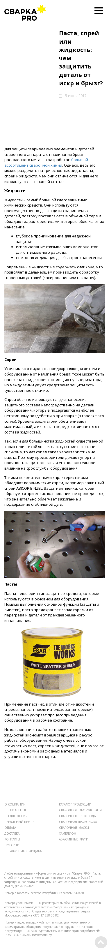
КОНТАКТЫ (12, 839)
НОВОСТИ (11, 845)
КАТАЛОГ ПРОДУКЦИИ (75, 804)
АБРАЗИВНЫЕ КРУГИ (73, 839)
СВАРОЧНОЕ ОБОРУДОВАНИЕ (81, 810)
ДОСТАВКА (11, 833)
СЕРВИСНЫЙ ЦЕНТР (18, 822)
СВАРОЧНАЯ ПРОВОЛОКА (78, 822)
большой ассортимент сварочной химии (46, 162)
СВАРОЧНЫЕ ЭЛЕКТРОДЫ (78, 816)
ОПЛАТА (10, 828)
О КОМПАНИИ (15, 804)
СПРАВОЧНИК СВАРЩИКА (23, 851)
